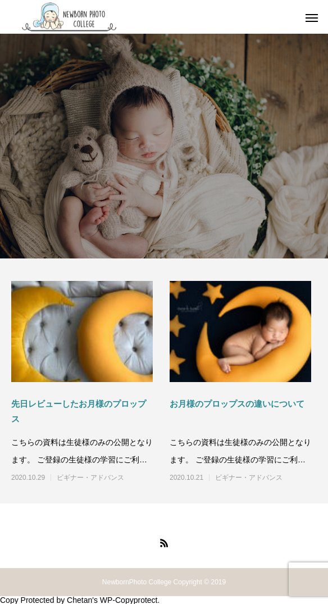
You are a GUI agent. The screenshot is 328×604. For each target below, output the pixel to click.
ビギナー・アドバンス (90, 477)
